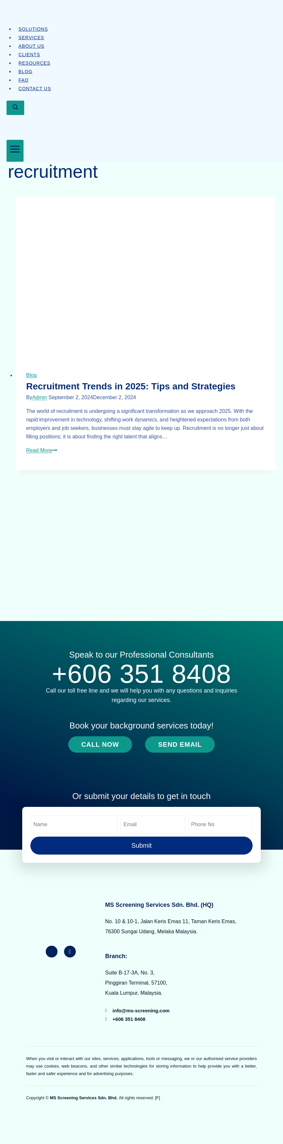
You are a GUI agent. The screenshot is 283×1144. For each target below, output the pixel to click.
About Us (31, 46)
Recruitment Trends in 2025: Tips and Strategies (131, 386)
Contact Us (35, 88)
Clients (29, 54)
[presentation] (145, 279)
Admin (39, 397)
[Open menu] (15, 151)
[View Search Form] (15, 108)
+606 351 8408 (141, 673)
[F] (157, 1097)
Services (31, 37)
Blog (26, 71)
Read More (41, 450)
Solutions (33, 29)
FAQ (24, 80)
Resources (35, 63)
